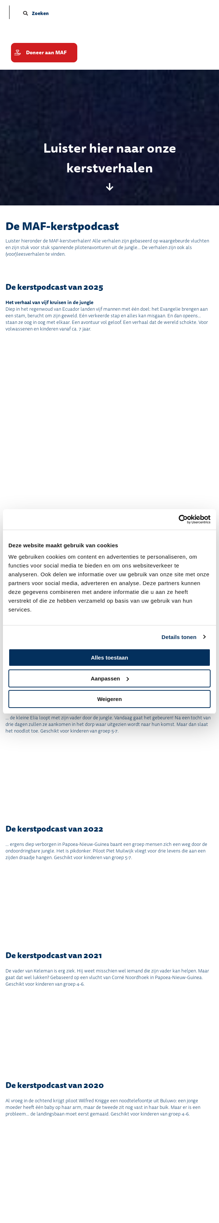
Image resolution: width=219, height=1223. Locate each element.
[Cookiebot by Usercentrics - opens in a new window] (178, 519)
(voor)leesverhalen (24, 254)
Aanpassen (110, 678)
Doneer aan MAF (46, 52)
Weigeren (109, 699)
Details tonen (179, 637)
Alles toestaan (109, 657)
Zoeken (36, 13)
